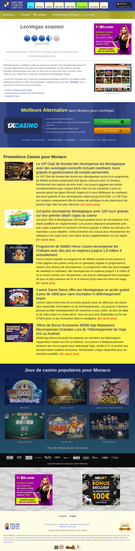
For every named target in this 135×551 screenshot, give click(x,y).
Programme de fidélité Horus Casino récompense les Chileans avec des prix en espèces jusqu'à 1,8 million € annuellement (79, 250)
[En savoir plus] (90, 204)
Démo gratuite (111, 130)
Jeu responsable (83, 524)
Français (41, 14)
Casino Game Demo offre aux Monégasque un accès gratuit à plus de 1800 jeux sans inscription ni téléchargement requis (82, 294)
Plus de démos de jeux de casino (67, 447)
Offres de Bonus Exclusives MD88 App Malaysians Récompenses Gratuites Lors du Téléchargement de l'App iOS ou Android (81, 329)
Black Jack (58, 7)
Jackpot (103, 7)
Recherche (63, 527)
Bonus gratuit (82, 7)
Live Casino (94, 7)
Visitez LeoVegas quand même (18, 90)
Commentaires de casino (66, 14)
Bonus (31, 7)
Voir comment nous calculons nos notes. (41, 56)
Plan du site (72, 527)
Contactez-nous (63, 524)
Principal (25, 14)
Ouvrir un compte (110, 121)
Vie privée (73, 524)
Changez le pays (123, 7)
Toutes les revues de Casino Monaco (97, 140)
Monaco (10, 14)
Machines (39, 7)
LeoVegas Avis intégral (42, 44)
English (73, 516)
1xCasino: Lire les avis (33, 140)
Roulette (49, 7)
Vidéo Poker (70, 7)
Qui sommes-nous (51, 524)
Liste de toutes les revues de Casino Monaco (25, 93)
